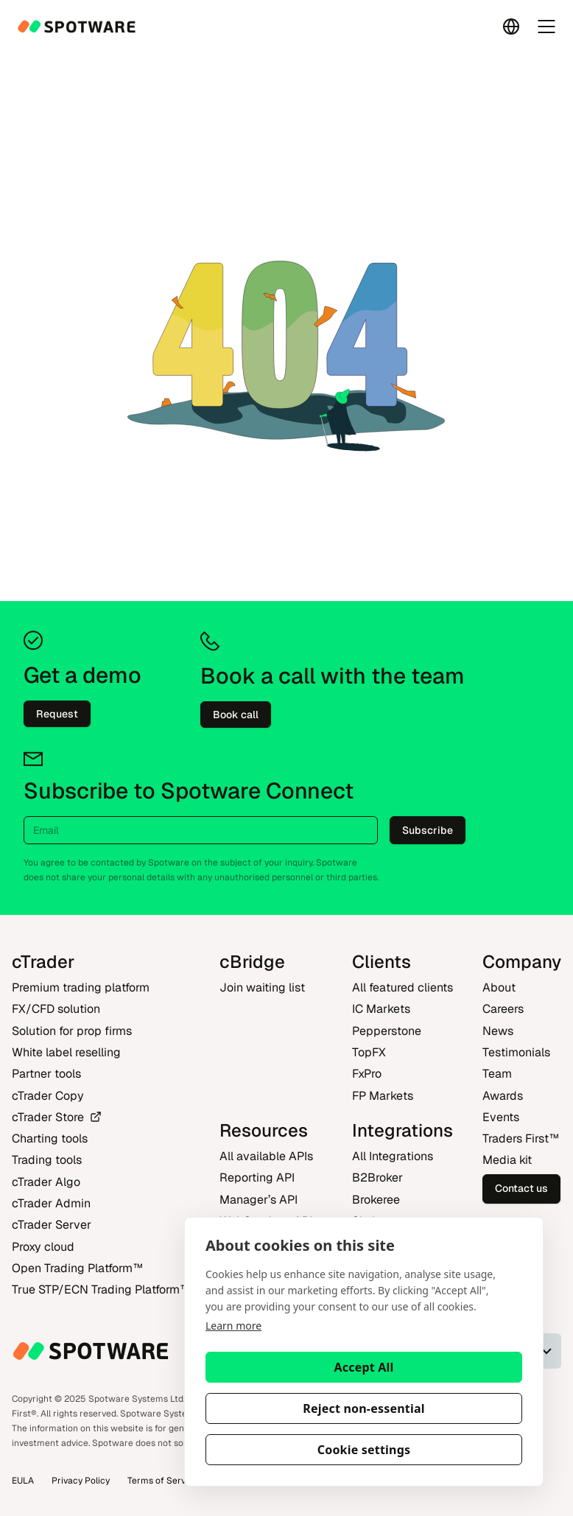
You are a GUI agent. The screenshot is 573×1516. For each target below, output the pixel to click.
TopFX (369, 1052)
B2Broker (377, 1177)
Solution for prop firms (72, 1031)
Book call (236, 714)
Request (57, 713)
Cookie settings (364, 1450)
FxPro (367, 1073)
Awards (502, 1095)
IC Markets (381, 1009)
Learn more (233, 1326)
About (499, 987)
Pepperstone (386, 1031)
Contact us (521, 1188)
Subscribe (427, 830)
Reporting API (257, 1177)
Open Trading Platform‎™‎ (77, 1268)
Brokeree (376, 1199)
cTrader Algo (46, 1182)
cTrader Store (57, 1117)
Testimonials (516, 1052)
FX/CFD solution (56, 1009)
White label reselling (66, 1052)
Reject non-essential (363, 1408)
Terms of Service (162, 1481)
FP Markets (382, 1095)
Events (500, 1117)
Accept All (364, 1367)
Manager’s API (258, 1199)
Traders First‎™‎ (520, 1138)
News (497, 1031)
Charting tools (50, 1138)
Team (497, 1073)
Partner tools (46, 1073)
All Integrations (392, 1156)
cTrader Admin (51, 1203)
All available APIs (266, 1156)
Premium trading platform (81, 987)
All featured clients (402, 987)
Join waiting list (262, 987)
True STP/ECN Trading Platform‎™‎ (101, 1289)
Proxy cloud (43, 1246)
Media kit (507, 1160)
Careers (503, 1009)
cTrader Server (51, 1224)
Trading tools (47, 1160)
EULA (23, 1481)
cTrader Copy (48, 1095)
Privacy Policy (81, 1481)
